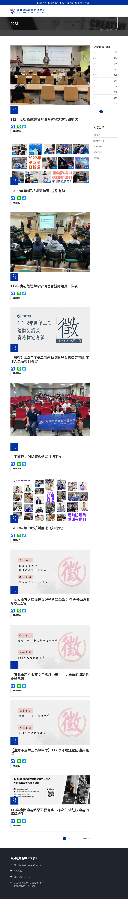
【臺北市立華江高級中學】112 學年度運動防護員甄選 (49, 751)
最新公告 (97, 135)
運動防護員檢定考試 (95, 23)
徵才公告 (97, 157)
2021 (95, 80)
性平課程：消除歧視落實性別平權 (36, 456)
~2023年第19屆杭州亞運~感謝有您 (37, 527)
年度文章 (108, 29)
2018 (95, 97)
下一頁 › (85, 838)
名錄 (64, 2)
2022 (95, 75)
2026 (95, 52)
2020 (95, 86)
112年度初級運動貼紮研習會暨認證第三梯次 (44, 285)
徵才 (71, 2)
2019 (95, 92)
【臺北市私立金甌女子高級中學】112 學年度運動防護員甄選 (49, 676)
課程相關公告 (98, 146)
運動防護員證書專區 (73, 23)
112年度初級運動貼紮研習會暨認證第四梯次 (44, 119)
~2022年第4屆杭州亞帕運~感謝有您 (37, 190)
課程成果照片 (98, 152)
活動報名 (112, 23)
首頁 (101, 29)
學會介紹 (44, 23)
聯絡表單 (18, 870)
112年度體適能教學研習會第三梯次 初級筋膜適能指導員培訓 (49, 811)
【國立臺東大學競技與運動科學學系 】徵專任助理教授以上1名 (50, 601)
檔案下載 (42, 2)
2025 (95, 57)
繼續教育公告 (98, 140)
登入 (89, 2)
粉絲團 (80, 2)
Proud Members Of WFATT (32, 22)
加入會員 (54, 2)
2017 (95, 103)
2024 (95, 63)
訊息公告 (56, 23)
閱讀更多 (17, 131)
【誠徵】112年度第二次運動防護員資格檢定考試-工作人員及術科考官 (49, 359)
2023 (95, 69)
